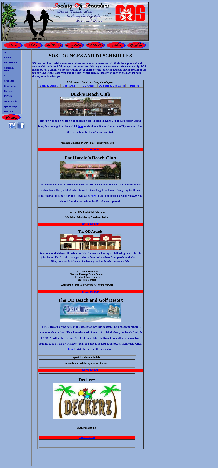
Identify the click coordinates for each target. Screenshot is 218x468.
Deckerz (134, 85)
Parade (7, 57)
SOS (6, 52)
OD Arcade (88, 85)
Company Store (9, 69)
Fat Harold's (69, 85)
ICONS (8, 96)
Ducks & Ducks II (49, 85)
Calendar (9, 91)
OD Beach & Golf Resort (112, 85)
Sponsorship (10, 106)
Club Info (9, 81)
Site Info (8, 111)
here (80, 126)
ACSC (7, 75)
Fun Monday (10, 62)
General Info (10, 101)
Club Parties (10, 86)
